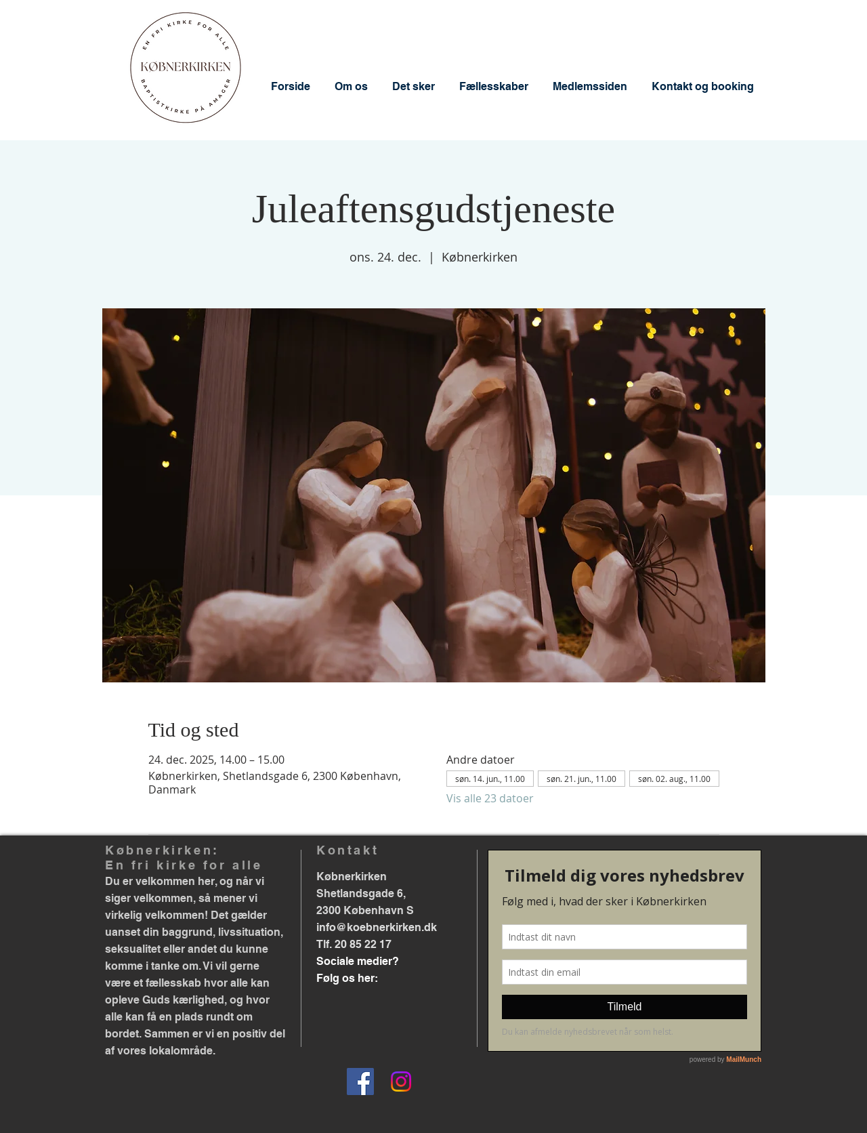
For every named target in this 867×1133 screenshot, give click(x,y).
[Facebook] (360, 1081)
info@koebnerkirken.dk (376, 927)
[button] (351, 86)
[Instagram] (401, 1081)
